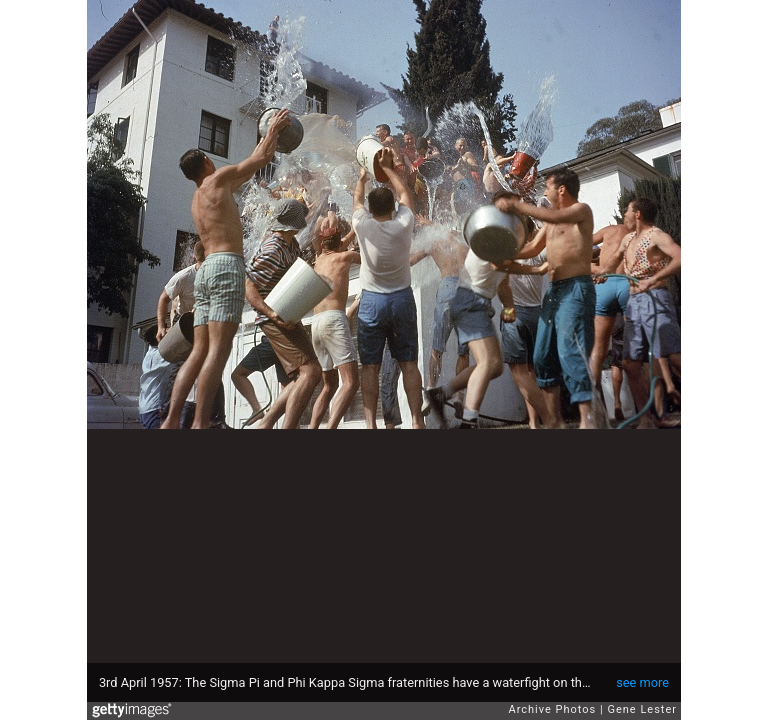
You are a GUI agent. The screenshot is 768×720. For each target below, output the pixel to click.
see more (642, 682)
